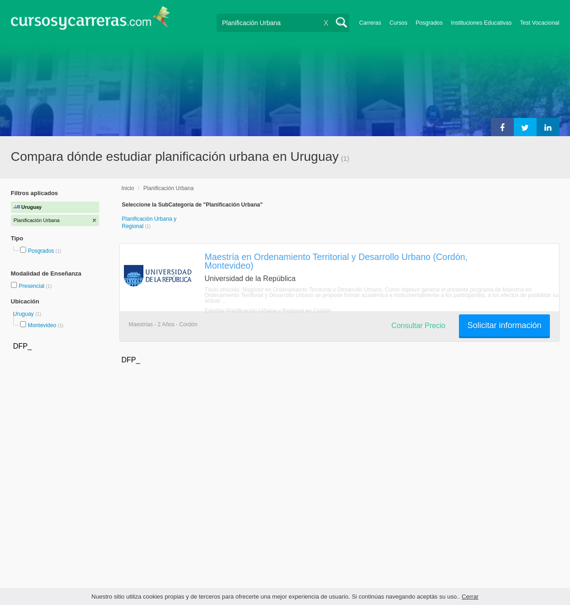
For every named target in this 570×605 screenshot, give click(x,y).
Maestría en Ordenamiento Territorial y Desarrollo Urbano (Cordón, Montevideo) (336, 261)
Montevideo (42, 325)
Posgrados (429, 23)
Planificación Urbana (169, 188)
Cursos (398, 23)
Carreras (370, 23)
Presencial (32, 286)
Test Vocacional (539, 23)
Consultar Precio (418, 325)
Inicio (128, 188)
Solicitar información (504, 325)
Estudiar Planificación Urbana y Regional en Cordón (268, 311)
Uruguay (24, 314)
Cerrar (470, 596)
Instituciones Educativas (481, 23)
